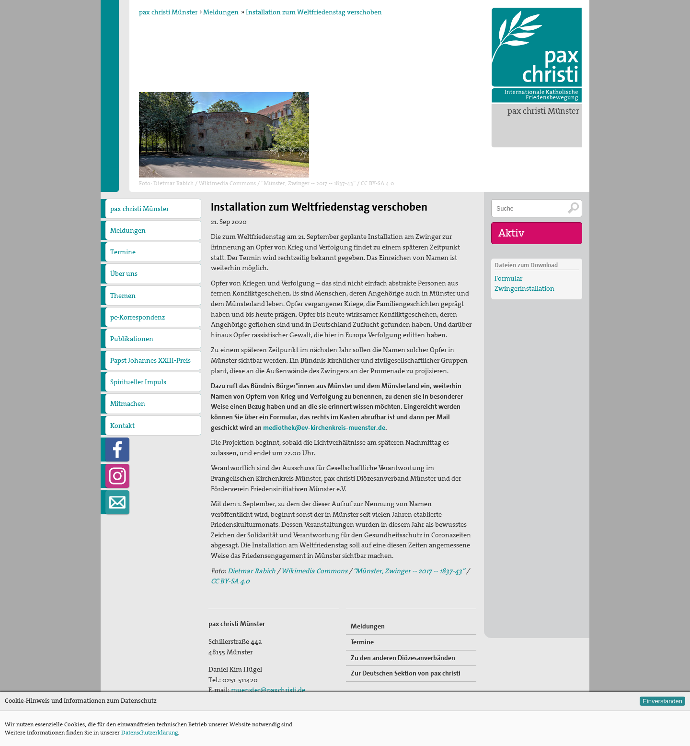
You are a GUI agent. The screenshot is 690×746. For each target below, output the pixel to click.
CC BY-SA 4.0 (230, 581)
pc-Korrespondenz (137, 317)
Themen (123, 295)
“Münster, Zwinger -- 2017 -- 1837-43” (409, 571)
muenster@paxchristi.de (268, 690)
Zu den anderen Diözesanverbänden (403, 657)
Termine (123, 252)
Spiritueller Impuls (138, 382)
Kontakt (122, 425)
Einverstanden (662, 701)
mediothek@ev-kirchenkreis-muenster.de (324, 427)
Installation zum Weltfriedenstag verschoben (314, 12)
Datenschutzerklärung (149, 732)
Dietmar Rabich (251, 571)
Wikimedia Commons (314, 571)
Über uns (124, 273)
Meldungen (221, 12)
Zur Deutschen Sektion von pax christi (405, 673)
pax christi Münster (543, 111)
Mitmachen (127, 403)
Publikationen (131, 338)
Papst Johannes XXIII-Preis (150, 360)
